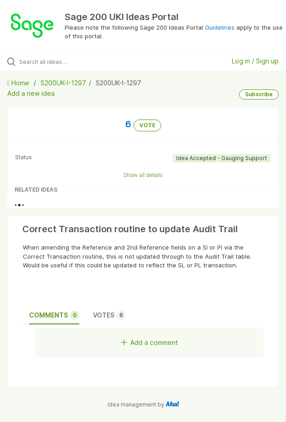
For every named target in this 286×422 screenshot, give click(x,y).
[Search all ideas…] (70, 61)
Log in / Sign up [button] (255, 61)
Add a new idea (31, 93)
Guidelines (220, 27)
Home (19, 83)
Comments (54, 315)
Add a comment (149, 342)
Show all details (143, 175)
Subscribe (259, 94)
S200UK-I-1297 (63, 83)
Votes (109, 315)
